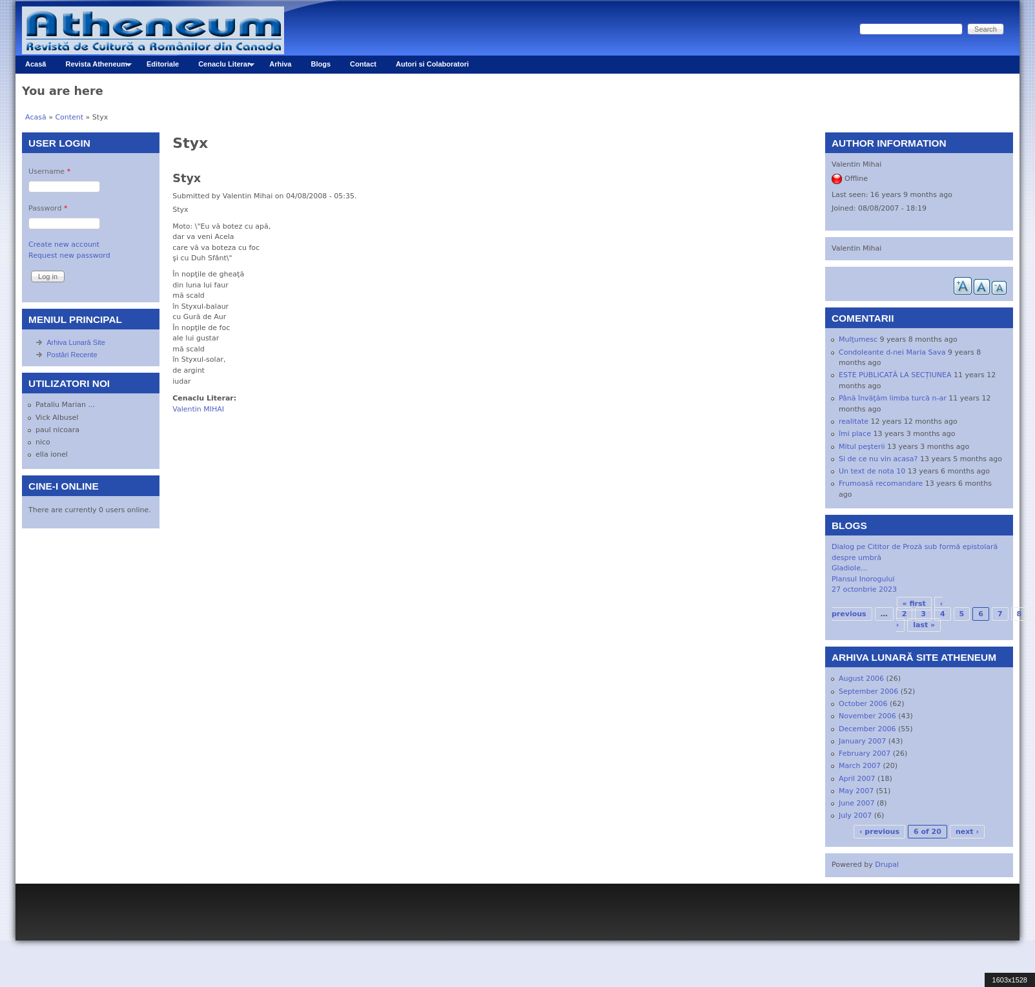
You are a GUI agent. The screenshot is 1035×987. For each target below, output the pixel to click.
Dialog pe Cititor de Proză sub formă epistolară (915, 547)
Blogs (321, 64)
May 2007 (856, 791)
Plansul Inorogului (863, 579)
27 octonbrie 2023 (864, 589)
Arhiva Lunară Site (75, 342)
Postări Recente (71, 354)
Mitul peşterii (862, 446)
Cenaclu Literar (221, 67)
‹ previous (879, 831)
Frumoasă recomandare (881, 483)
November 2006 (867, 716)
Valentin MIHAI (198, 409)
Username (49, 171)
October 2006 (863, 704)
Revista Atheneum (93, 67)
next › (967, 831)
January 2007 (862, 741)
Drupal (887, 864)
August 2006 (861, 678)
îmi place (855, 434)
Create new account (63, 244)
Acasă (35, 64)
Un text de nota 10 (872, 471)
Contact (363, 64)
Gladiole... (849, 568)
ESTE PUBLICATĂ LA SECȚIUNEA (895, 375)
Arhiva (280, 64)
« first (914, 603)
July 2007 (855, 815)
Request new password (69, 255)
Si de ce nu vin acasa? (878, 459)
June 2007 (856, 803)
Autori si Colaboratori (432, 64)
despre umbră (856, 558)
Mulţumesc (858, 339)
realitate (853, 421)
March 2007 (860, 766)
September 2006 (868, 691)
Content (69, 117)
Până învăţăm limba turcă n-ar (893, 398)
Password (47, 208)
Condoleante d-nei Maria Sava (892, 352)
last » (924, 625)
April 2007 (857, 778)
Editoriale (163, 64)
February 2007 (864, 753)
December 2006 (867, 729)
